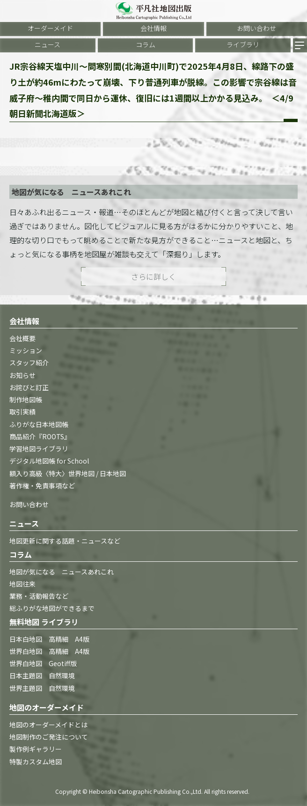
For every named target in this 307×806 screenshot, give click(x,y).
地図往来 (22, 583)
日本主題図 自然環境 (42, 675)
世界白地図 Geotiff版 (43, 663)
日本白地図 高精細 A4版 (49, 639)
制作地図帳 (25, 399)
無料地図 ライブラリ (44, 621)
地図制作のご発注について (48, 736)
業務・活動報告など (38, 596)
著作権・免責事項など (42, 485)
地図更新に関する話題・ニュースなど (64, 540)
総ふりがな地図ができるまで (52, 608)
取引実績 (22, 411)
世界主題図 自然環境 (42, 688)
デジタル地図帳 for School (49, 460)
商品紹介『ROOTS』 (40, 436)
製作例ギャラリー (35, 749)
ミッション (25, 350)
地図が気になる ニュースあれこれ (61, 571)
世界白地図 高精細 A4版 (49, 651)
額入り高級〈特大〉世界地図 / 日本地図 (67, 473)
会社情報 (153, 28)
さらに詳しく (153, 276)
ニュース (47, 44)
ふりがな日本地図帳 (38, 424)
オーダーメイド (50, 28)
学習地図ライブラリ (38, 448)
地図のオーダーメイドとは (48, 724)
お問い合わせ (256, 28)
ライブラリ (243, 44)
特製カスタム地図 (35, 761)
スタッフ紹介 (29, 362)
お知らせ (22, 375)
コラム (145, 44)
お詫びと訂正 (29, 387)
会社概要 (22, 338)
